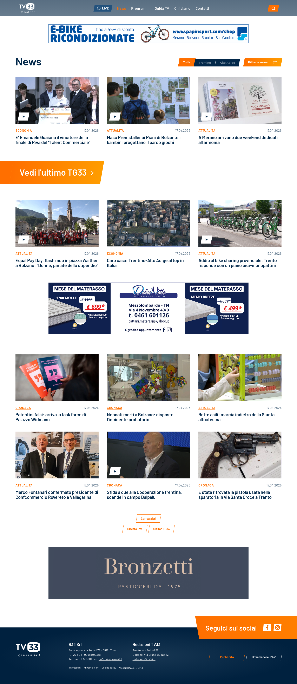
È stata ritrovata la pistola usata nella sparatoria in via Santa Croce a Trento (235, 494)
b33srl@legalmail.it (110, 659)
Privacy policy (91, 667)
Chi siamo (182, 8)
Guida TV (162, 8)
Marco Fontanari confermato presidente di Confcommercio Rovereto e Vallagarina (56, 494)
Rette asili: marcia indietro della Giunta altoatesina (236, 416)
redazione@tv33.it (144, 659)
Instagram (277, 627)
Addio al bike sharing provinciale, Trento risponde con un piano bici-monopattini (237, 262)
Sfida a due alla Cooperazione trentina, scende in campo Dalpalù (144, 494)
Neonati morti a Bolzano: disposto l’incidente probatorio (140, 416)
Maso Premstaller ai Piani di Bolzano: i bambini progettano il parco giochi (144, 139)
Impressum (75, 667)
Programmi (140, 8)
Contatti (202, 8)
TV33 (27, 8)
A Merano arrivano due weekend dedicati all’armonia (238, 139)
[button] (273, 8)
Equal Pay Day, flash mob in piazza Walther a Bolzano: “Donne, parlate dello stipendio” (56, 262)
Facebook (267, 627)
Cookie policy (109, 667)
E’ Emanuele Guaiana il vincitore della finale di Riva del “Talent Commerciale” (52, 139)
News (121, 8)
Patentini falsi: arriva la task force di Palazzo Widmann (50, 416)
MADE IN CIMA (135, 667)
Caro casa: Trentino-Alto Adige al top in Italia (145, 262)
